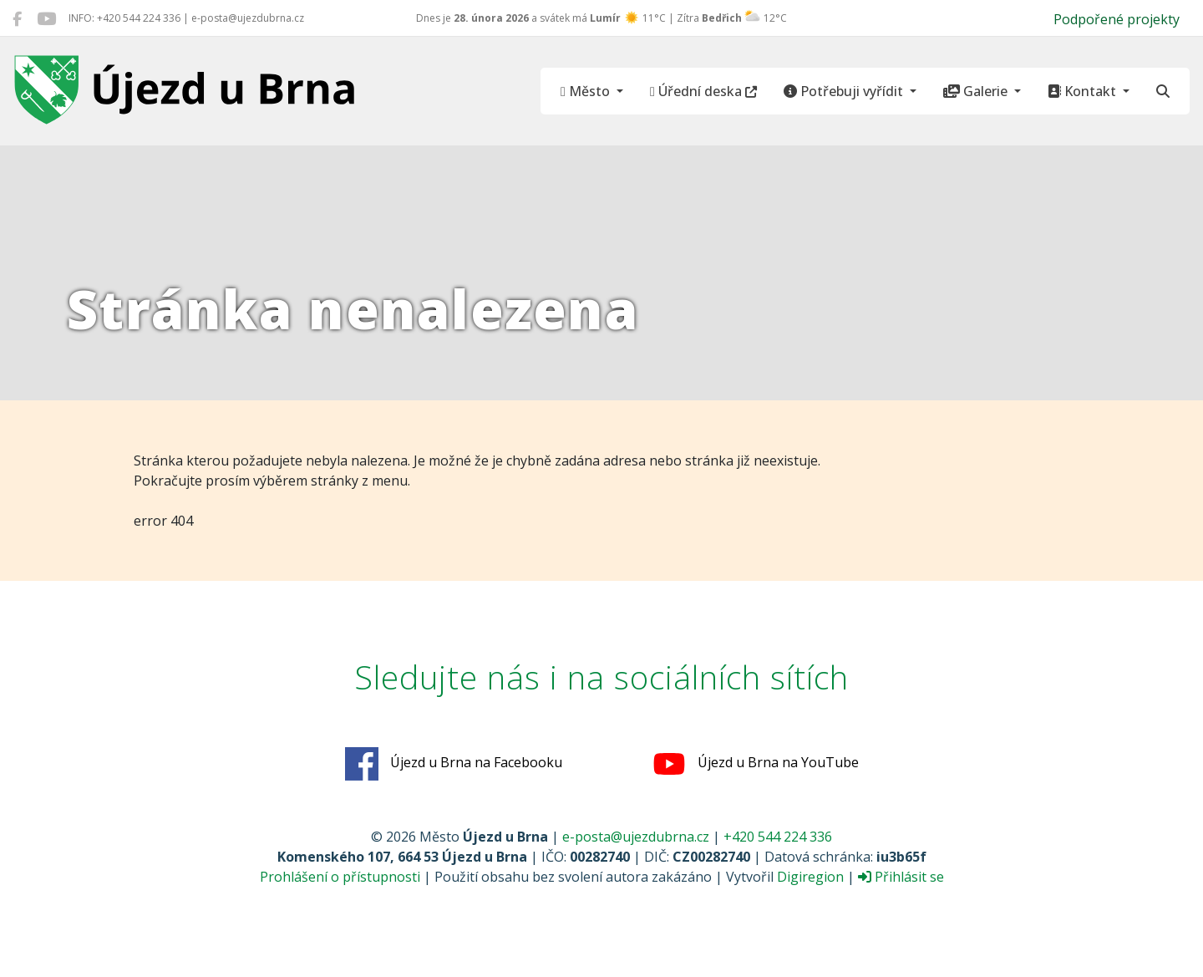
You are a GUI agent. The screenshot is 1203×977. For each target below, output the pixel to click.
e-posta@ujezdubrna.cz (635, 836)
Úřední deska (703, 91)
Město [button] (587, 91)
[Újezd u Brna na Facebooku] (17, 18)
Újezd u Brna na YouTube (755, 764)
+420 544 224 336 (777, 836)
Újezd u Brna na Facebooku (453, 764)
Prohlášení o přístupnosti (340, 877)
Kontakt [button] (1083, 91)
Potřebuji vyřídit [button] (845, 91)
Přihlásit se (901, 877)
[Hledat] (1163, 91)
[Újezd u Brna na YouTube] (46, 18)
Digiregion (810, 877)
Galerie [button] (977, 91)
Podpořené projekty (1116, 19)
